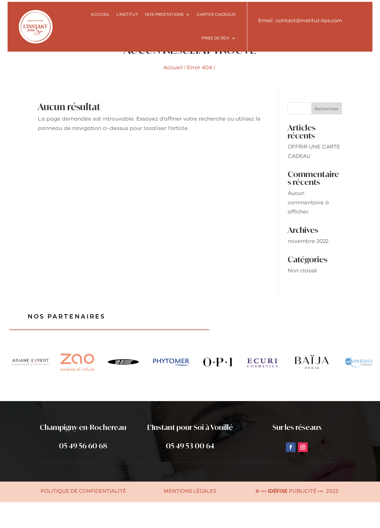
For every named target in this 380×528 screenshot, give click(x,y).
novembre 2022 (308, 267)
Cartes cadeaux (216, 14)
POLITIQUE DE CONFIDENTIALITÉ (83, 517)
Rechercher (327, 134)
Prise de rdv (215, 38)
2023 (331, 517)
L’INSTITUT (127, 14)
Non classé (302, 296)
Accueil (100, 14)
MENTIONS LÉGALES (190, 517)
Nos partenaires (67, 342)
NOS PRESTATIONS (164, 14)
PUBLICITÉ (303, 517)
